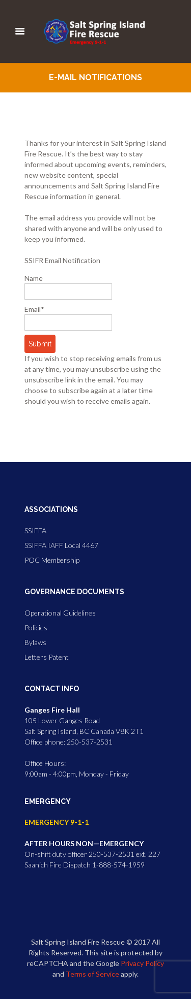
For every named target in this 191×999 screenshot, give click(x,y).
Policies (35, 627)
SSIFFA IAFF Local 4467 (61, 545)
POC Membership (51, 560)
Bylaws (35, 642)
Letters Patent (46, 657)
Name (68, 287)
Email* (68, 318)
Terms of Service (92, 974)
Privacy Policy (142, 963)
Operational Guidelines (60, 612)
